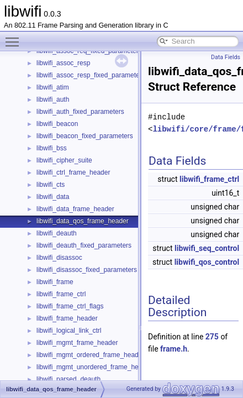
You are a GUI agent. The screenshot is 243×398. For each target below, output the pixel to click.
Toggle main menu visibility (15, 37)
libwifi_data (52, 197)
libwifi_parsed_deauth (68, 379)
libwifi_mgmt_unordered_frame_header (94, 367)
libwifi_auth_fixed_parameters (80, 112)
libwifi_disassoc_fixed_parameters (86, 270)
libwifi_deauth (56, 233)
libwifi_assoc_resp (63, 63)
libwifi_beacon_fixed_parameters (84, 136)
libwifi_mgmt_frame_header (77, 343)
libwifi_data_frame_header (75, 209)
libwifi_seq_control (207, 248)
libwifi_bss (51, 148)
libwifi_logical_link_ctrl (68, 330)
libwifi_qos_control (207, 262)
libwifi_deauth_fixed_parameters (83, 245)
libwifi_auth (52, 99)
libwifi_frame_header (67, 318)
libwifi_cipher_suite (64, 160)
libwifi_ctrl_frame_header (73, 172)
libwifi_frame (54, 282)
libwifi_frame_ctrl (61, 294)
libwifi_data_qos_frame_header (82, 221)
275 (212, 336)
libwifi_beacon (57, 124)
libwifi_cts (50, 184)
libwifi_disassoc (59, 257)
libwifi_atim (52, 87)
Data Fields (225, 57)
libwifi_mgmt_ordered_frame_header (90, 355)
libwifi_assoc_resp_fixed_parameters (90, 75)
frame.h (173, 348)
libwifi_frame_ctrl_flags (69, 306)
